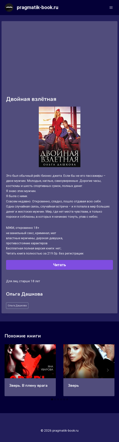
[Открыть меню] (110, 7)
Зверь (73, 385)
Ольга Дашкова (17, 305)
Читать (59, 265)
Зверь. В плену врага (28, 385)
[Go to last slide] (11, 370)
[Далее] (107, 370)
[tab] (52, 399)
